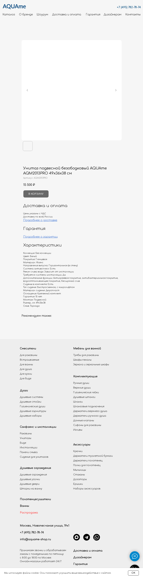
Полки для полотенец (86, 465)
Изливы (77, 430)
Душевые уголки (30, 479)
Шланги (78, 402)
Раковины (26, 433)
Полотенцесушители (35, 499)
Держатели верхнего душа (90, 411)
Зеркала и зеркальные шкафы (91, 364)
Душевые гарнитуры (33, 411)
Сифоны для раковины (87, 425)
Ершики (78, 484)
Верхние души (82, 388)
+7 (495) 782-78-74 (129, 7)
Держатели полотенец (87, 460)
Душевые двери (29, 484)
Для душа (26, 369)
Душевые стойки (30, 402)
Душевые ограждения (35, 468)
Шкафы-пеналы (82, 360)
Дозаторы (80, 479)
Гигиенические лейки (86, 392)
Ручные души (81, 383)
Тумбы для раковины (86, 355)
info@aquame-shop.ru (35, 539)
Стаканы (79, 474)
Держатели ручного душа (89, 416)
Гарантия (80, 564)
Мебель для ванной (87, 348)
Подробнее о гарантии (40, 236)
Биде (23, 443)
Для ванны (26, 364)
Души (24, 390)
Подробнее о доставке (40, 220)
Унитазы (25, 438)
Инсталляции (28, 447)
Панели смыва (29, 452)
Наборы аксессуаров (86, 488)
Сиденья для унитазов (34, 457)
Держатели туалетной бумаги (93, 456)
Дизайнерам (82, 557)
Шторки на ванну (31, 488)
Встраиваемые (29, 360)
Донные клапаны (83, 420)
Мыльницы (79, 470)
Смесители (28, 348)
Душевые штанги (84, 397)
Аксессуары (81, 444)
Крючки (77, 451)
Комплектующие (85, 376)
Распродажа (29, 512)
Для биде (25, 378)
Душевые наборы (31, 416)
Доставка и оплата (87, 550)
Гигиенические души (32, 406)
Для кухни (26, 374)
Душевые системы (31, 397)
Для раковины (28, 355)
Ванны (24, 505)
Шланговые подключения (88, 406)
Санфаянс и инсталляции (38, 426)
